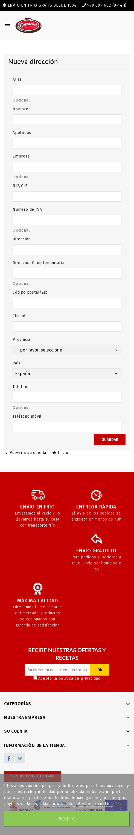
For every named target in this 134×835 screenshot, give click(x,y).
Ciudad (19, 316)
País (17, 363)
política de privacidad (79, 678)
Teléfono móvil (27, 416)
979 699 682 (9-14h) (107, 5)
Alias (17, 79)
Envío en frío (37, 507)
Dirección (22, 239)
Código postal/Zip (30, 292)
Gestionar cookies (95, 804)
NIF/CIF (20, 186)
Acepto (67, 819)
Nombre (20, 109)
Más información (59, 804)
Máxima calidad (37, 601)
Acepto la (67, 678)
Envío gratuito (96, 551)
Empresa (21, 156)
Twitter (20, 758)
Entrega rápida (96, 507)
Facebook (9, 758)
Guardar (109, 439)
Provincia (21, 339)
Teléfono (21, 386)
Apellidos (22, 132)
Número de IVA (27, 209)
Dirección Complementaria (38, 262)
